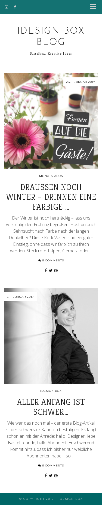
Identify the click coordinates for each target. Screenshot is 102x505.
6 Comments (51, 465)
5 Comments (51, 260)
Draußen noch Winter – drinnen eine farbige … (51, 197)
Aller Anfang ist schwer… (51, 407)
